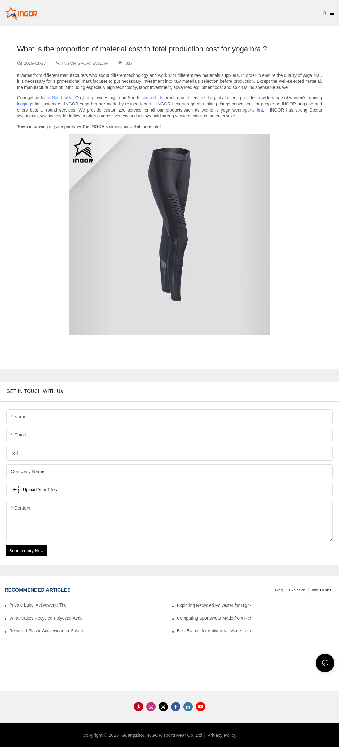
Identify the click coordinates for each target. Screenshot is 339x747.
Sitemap (248, 735)
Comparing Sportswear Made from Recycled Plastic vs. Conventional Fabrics (214, 618)
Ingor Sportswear (57, 97)
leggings (25, 103)
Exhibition (297, 590)
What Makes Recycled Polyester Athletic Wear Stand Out (46, 618)
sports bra (253, 110)
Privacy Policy (221, 735)
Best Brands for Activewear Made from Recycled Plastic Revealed (214, 630)
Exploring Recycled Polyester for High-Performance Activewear (214, 605)
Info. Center (321, 590)
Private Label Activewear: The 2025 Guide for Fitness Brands (37, 605)
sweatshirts (152, 97)
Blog (279, 590)
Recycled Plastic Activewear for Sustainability (46, 630)
